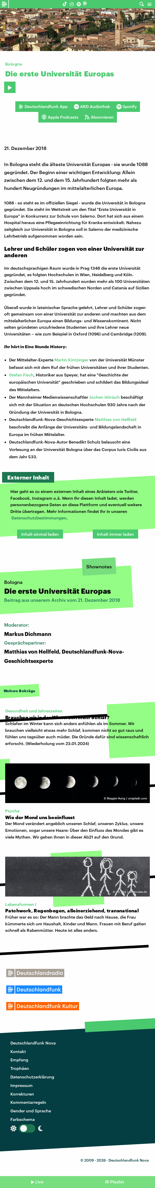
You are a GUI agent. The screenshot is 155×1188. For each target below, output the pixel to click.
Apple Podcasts (59, 117)
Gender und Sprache (30, 1110)
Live (39, 1181)
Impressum (21, 1085)
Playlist (117, 1181)
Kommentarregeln (28, 1102)
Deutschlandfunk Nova (33, 1042)
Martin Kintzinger (71, 359)
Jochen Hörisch (104, 397)
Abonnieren (99, 117)
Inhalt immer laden (115, 534)
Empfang (19, 1059)
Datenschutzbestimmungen (38, 517)
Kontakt (18, 1051)
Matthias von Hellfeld (115, 419)
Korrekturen (22, 1093)
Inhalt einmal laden (40, 534)
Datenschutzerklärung (32, 1076)
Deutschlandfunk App (43, 106)
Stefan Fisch (21, 374)
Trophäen (19, 1068)
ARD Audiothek (92, 106)
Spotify (126, 106)
